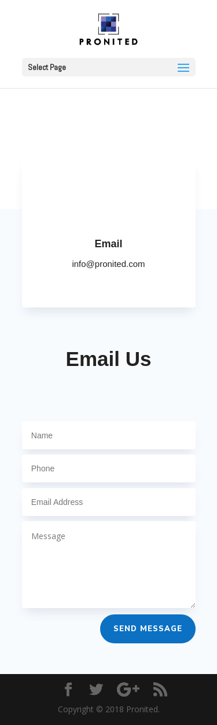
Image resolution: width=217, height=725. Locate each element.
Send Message (147, 629)
